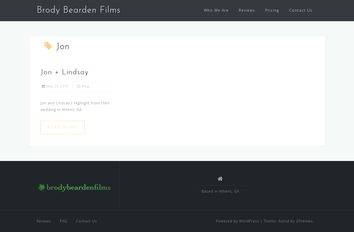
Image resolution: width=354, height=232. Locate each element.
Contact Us (301, 10)
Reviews (247, 10)
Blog (85, 86)
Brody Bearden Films (78, 10)
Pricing (272, 10)
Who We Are (216, 10)
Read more (62, 127)
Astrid (283, 221)
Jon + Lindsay (64, 72)
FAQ (63, 221)
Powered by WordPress (237, 221)
